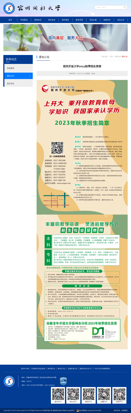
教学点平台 (62, 369)
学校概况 (24, 20)
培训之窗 (93, 20)
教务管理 (79, 20)
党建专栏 (107, 20)
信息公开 (120, 20)
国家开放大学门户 (86, 369)
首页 (10, 20)
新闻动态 (37, 20)
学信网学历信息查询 (38, 369)
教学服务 (65, 20)
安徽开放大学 (72, 369)
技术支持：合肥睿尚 (121, 410)
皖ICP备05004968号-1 (67, 410)
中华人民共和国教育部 (102, 369)
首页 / (112, 56)
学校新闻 (19, 68)
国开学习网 (25, 369)
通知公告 (19, 76)
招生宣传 (51, 20)
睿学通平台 (51, 369)
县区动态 (19, 83)
